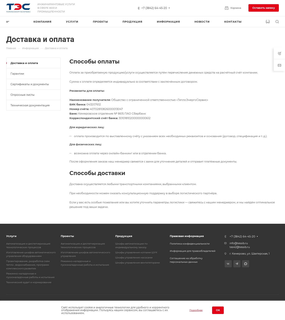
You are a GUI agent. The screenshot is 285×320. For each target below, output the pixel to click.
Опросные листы (23, 94)
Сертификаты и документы (30, 84)
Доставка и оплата (24, 63)
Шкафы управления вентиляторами (137, 262)
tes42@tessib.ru (240, 247)
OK (218, 310)
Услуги (11, 236)
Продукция (123, 236)
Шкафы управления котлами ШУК (136, 252)
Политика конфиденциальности (190, 243)
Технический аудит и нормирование (28, 282)
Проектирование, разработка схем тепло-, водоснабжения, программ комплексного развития (28, 265)
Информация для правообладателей (192, 250)
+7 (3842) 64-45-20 (154, 8)
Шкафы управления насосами (133, 257)
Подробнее (195, 310)
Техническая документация (30, 105)
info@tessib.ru (239, 243)
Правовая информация (187, 236)
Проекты (67, 236)
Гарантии (17, 73)
